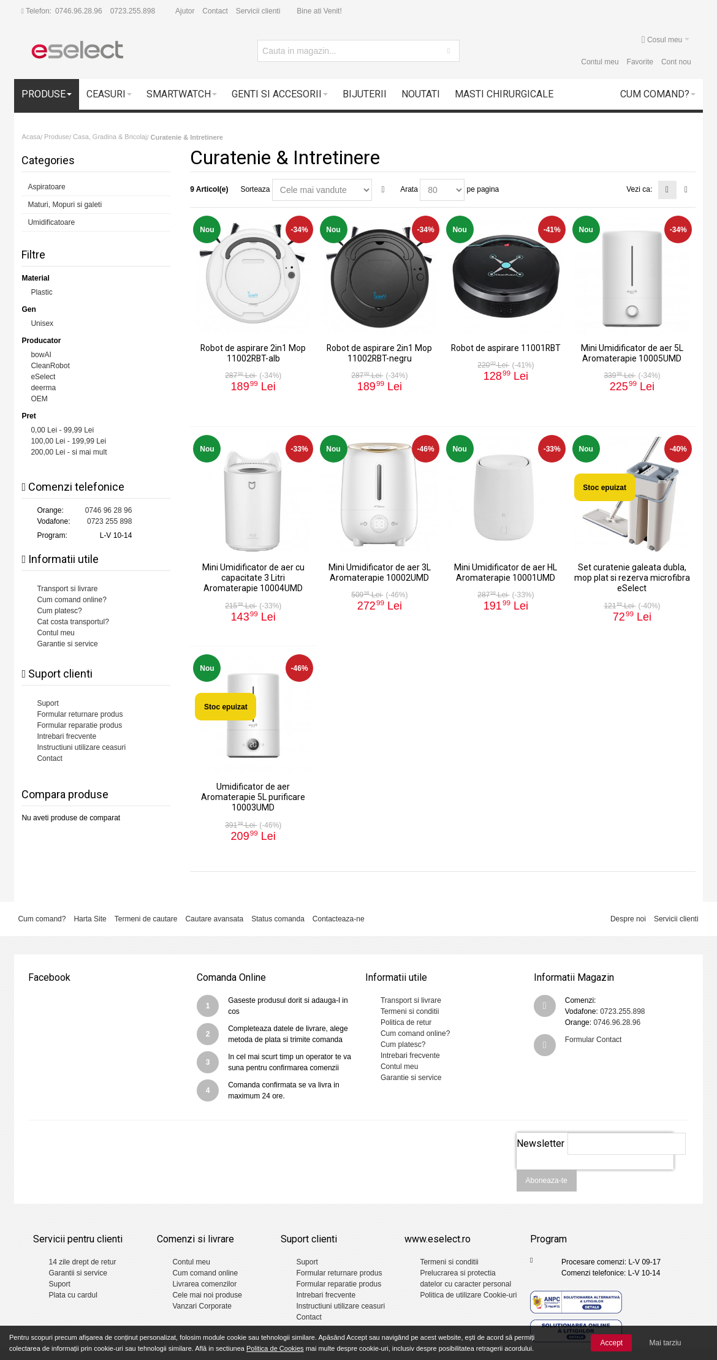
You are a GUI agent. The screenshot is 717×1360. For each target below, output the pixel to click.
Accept (611, 1343)
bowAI (41, 354)
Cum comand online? (71, 599)
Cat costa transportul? (72, 622)
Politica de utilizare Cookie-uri (468, 1295)
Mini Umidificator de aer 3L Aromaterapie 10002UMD (379, 572)
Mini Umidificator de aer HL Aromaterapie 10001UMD (505, 572)
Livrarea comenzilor (204, 1284)
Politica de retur (406, 1022)
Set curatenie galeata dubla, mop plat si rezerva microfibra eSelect (632, 577)
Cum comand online (205, 1273)
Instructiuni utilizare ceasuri (81, 747)
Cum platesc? (59, 610)
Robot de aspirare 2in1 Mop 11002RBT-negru (379, 353)
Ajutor (184, 11)
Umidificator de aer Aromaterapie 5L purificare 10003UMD (253, 797)
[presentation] (595, 1176)
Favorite (640, 62)
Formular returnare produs (80, 714)
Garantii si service (77, 1273)
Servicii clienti (258, 11)
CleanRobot (50, 365)
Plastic (41, 292)
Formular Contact (593, 1039)
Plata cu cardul (72, 1295)
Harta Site (90, 919)
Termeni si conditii (410, 1011)
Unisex (42, 323)
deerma (43, 387)
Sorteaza (255, 189)
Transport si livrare (67, 588)
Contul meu (599, 62)
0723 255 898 (109, 521)
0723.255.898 (132, 11)
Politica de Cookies (275, 1348)
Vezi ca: (639, 189)
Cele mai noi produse (206, 1295)
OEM (39, 399)
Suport (47, 703)
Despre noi (628, 919)
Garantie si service (67, 644)
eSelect (43, 376)
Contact (214, 11)
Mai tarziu (665, 1343)
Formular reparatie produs (79, 725)
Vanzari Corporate (202, 1306)
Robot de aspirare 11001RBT (506, 348)
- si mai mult (69, 452)
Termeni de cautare (146, 919)
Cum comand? (42, 919)
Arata (409, 189)
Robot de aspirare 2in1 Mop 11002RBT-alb (253, 353)
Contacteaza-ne (339, 919)
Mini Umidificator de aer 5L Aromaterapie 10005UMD (632, 353)
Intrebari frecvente (66, 736)
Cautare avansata (214, 919)
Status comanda (278, 919)
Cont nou (676, 62)
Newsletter (540, 1143)
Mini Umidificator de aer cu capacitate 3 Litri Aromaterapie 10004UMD (253, 577)
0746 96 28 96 (108, 510)
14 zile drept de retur (82, 1262)
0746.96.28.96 (78, 11)
